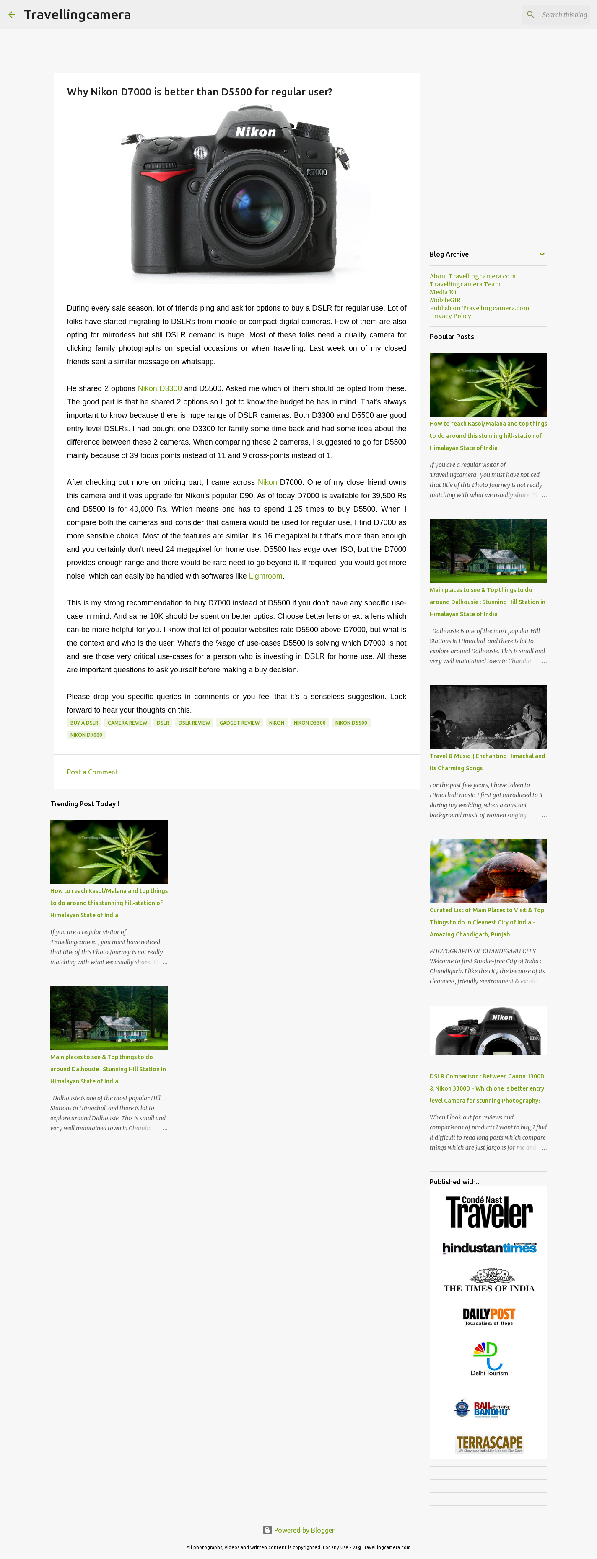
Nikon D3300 (160, 388)
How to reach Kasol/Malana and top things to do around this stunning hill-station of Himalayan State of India (109, 903)
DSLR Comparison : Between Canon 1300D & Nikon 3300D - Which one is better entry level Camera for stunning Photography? (487, 1088)
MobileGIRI (446, 300)
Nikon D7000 (86, 735)
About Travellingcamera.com (473, 276)
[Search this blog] (546, 15)
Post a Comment (92, 772)
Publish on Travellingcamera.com (479, 308)
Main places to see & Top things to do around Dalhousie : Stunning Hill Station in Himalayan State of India (108, 1069)
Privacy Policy (450, 316)
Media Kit (443, 292)
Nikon (269, 482)
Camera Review (127, 722)
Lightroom (266, 576)
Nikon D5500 (351, 722)
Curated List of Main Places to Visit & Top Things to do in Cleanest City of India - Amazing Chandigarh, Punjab (487, 922)
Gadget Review (240, 722)
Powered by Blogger (298, 1530)
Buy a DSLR (84, 722)
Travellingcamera (77, 14)
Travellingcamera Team (465, 284)
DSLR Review (194, 722)
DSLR (163, 722)
